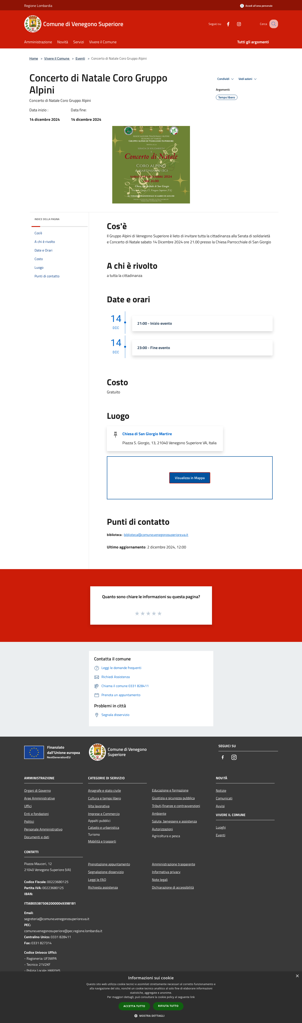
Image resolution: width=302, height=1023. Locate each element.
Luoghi (221, 827)
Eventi (80, 58)
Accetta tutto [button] (134, 1006)
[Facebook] (223, 24)
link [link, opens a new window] (192, 997)
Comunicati (224, 798)
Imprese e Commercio (104, 813)
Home (33, 58)
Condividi (226, 79)
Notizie (221, 790)
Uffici (28, 806)
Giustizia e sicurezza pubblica (173, 798)
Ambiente (159, 813)
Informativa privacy (166, 871)
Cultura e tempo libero (104, 798)
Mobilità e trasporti (102, 841)
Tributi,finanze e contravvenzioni (176, 805)
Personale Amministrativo (43, 829)
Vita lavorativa (98, 806)
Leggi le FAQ (97, 879)
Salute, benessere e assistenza (174, 821)
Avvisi (220, 806)
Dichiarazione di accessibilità (173, 887)
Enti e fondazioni (36, 813)
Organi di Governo (37, 790)
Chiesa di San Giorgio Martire (147, 434)
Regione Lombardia (38, 5)
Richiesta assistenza (103, 887)
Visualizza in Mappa (190, 477)
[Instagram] (234, 24)
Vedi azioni (248, 79)
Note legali (160, 879)
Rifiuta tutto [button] (168, 1006)
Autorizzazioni (162, 829)
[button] (151, 1016)
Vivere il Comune (57, 58)
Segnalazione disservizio (106, 871)
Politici (29, 821)
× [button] (297, 976)
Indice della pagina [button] (47, 219)
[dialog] (151, 997)
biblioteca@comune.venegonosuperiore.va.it (156, 534)
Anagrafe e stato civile (104, 790)
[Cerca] (273, 24)
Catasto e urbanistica (103, 827)
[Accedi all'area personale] (256, 6)
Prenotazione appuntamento (109, 864)
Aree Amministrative (39, 798)
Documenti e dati (36, 837)
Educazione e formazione (170, 790)
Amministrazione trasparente (173, 864)
